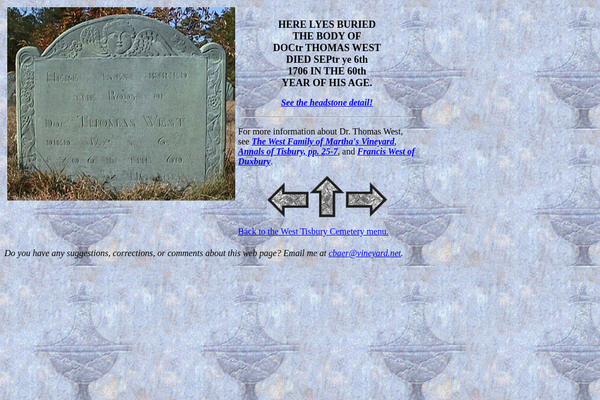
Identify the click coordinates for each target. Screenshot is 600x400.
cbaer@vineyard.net (365, 253)
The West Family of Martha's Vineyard (322, 141)
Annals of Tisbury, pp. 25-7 (288, 151)
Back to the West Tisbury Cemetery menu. (313, 231)
